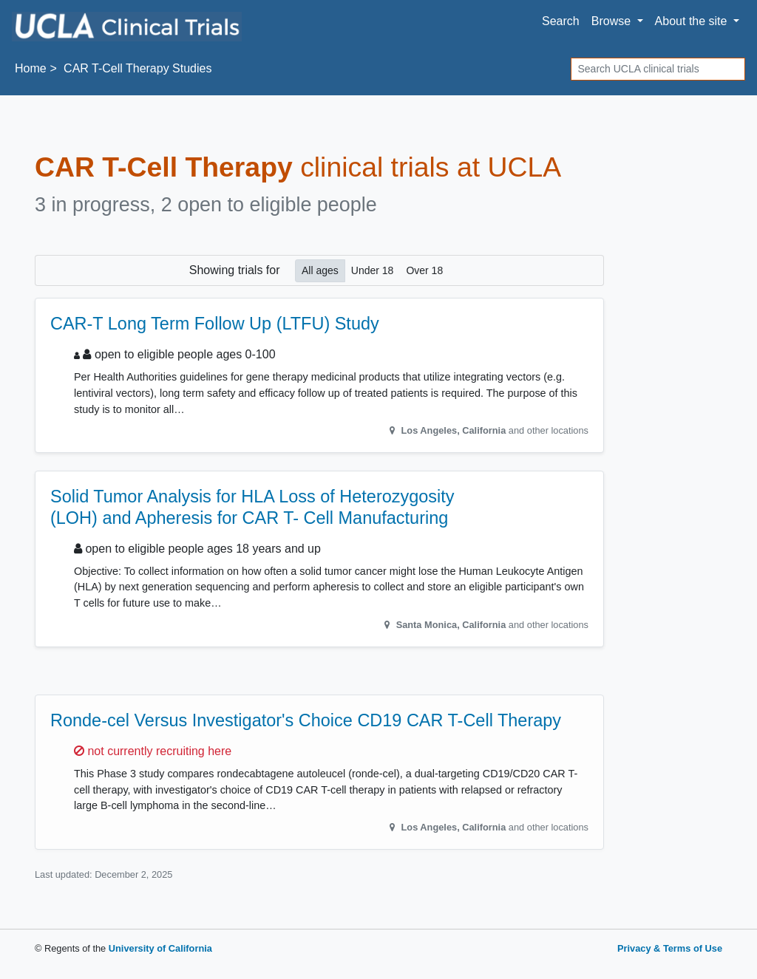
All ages (320, 269)
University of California (160, 948)
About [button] (692, 21)
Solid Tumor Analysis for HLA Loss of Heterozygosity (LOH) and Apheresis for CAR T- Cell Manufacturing (252, 507)
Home (31, 68)
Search (561, 21)
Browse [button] (612, 21)
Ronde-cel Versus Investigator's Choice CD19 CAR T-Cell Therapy (305, 720)
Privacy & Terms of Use (669, 948)
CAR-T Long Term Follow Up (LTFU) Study (214, 323)
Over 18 (424, 269)
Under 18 (372, 269)
